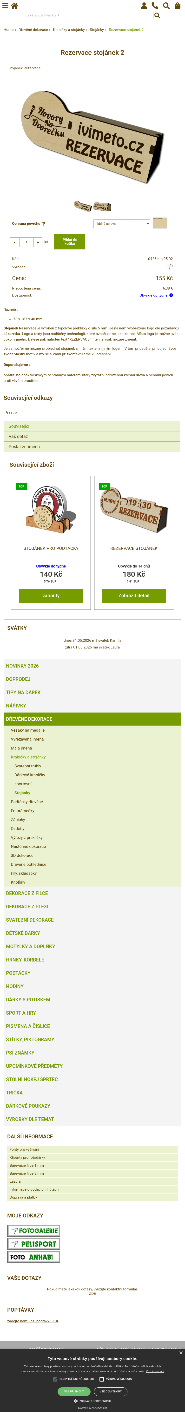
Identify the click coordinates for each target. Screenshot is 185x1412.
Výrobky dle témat (30, 1119)
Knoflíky (18, 882)
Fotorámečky (22, 810)
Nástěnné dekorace (28, 846)
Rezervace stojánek (134, 548)
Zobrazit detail (134, 595)
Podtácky (18, 973)
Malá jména (21, 748)
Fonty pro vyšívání (24, 1149)
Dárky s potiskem (28, 1000)
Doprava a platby (23, 1197)
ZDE (92, 1293)
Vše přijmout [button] (74, 1391)
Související (19, 426)
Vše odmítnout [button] (111, 1391)
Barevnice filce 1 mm (27, 1165)
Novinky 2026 (22, 666)
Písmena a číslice (28, 1026)
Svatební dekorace (30, 920)
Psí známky (20, 1053)
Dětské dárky (23, 933)
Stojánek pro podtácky (51, 548)
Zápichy (18, 819)
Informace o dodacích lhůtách (34, 1189)
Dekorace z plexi (27, 907)
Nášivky (16, 706)
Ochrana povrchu (29, 223)
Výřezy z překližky (27, 837)
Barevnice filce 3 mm (27, 1173)
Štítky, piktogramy (30, 1039)
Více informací (155, 1371)
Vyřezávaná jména (27, 739)
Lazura (15, 1181)
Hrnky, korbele (25, 960)
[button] (92, 1400)
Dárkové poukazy (28, 1106)
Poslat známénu (24, 446)
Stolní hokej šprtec (32, 1079)
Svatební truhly (27, 766)
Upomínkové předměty (34, 1066)
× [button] (181, 1353)
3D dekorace (22, 855)
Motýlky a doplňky (30, 946)
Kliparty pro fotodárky (27, 1157)
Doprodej (18, 679)
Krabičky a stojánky (28, 757)
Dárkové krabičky (29, 774)
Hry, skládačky (24, 873)
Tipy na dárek (23, 692)
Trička (14, 1093)
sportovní (22, 783)
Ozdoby (17, 828)
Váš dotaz (18, 436)
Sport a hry (21, 1013)
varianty (50, 595)
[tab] (92, 421)
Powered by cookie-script (92, 1408)
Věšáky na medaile (28, 730)
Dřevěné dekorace (29, 719)
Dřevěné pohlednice (28, 864)
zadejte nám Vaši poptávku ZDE (33, 1321)
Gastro (11, 412)
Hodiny (15, 986)
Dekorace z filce (27, 893)
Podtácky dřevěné (27, 801)
